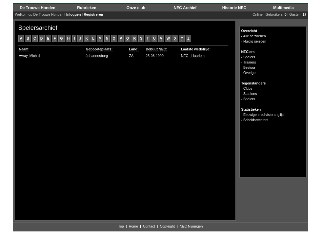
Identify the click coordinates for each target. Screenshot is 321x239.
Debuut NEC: (156, 49)
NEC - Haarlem (193, 56)
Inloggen (73, 14)
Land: (134, 49)
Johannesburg (97, 56)
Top (121, 226)
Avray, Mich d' (30, 56)
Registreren (93, 14)
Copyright (167, 226)
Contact (149, 226)
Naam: (24, 49)
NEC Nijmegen (191, 226)
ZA (131, 56)
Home (133, 226)
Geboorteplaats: (99, 49)
